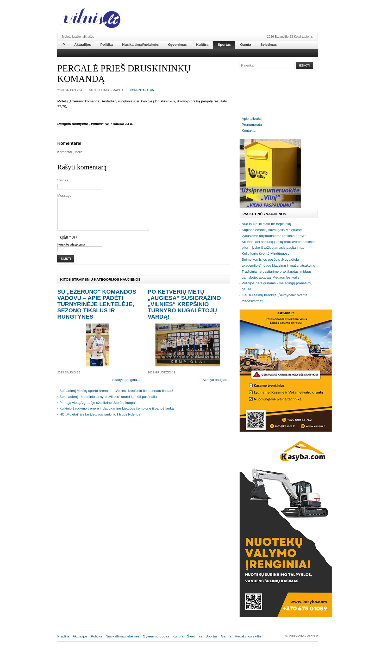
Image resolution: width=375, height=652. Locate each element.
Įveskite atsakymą (71, 251)
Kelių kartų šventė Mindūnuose (266, 253)
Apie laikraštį (251, 119)
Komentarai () (142, 90)
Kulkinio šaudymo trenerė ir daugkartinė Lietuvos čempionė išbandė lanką (116, 415)
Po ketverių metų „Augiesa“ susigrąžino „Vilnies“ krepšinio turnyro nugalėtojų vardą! (184, 310)
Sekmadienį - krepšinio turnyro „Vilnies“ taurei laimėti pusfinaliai (108, 403)
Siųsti (66, 265)
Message (64, 195)
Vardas (62, 180)
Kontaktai (249, 131)
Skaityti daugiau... (126, 386)
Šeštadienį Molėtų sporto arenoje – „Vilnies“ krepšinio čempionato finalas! (116, 397)
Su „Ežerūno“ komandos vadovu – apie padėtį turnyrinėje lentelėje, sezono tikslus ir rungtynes (96, 310)
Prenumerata (252, 125)
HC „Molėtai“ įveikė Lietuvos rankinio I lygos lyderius (99, 421)
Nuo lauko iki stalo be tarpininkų (266, 224)
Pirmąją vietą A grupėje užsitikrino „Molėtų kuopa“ (97, 409)
